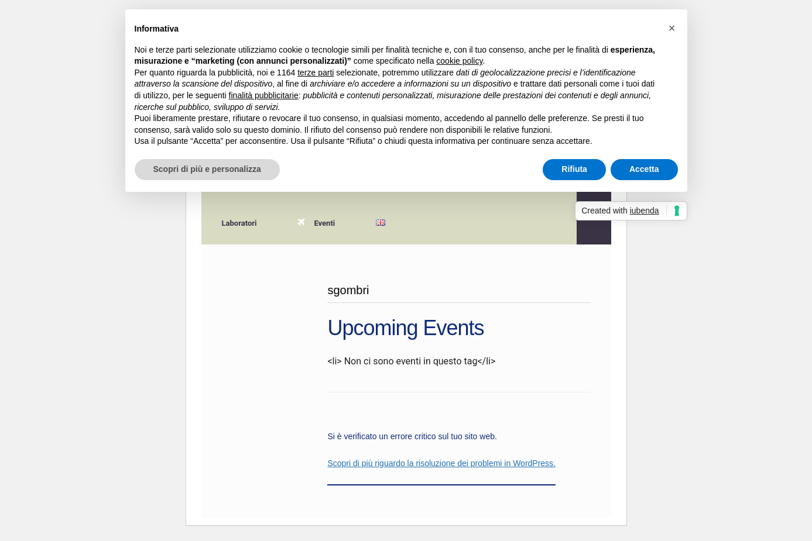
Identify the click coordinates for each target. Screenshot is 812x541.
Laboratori (239, 223)
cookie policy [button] (459, 61)
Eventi (316, 223)
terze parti (315, 72)
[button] (672, 28)
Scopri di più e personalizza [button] (207, 169)
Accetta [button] (644, 169)
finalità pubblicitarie (264, 95)
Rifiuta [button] (574, 169)
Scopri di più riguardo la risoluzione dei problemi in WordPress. (441, 463)
